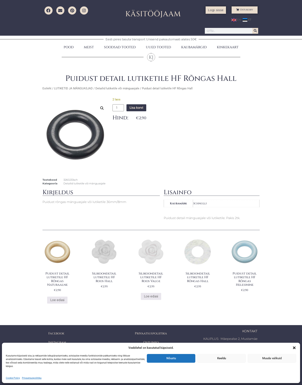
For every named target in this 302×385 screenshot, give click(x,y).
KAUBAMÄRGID (194, 47)
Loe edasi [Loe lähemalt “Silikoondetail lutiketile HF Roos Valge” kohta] (151, 296)
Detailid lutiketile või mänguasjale (117, 88)
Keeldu (221, 358)
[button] (294, 348)
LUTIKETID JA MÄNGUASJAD (73, 88)
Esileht (46, 88)
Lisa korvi (136, 108)
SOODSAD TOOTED (120, 47)
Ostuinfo (151, 342)
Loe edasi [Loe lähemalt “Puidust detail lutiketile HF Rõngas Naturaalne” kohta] (57, 300)
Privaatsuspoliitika (32, 378)
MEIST (89, 47)
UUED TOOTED (158, 47)
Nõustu (171, 358)
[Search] (255, 31)
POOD (69, 47)
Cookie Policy (13, 378)
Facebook (56, 333)
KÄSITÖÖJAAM (153, 14)
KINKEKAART (228, 47)
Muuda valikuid (272, 358)
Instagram (57, 342)
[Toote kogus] (118, 107)
